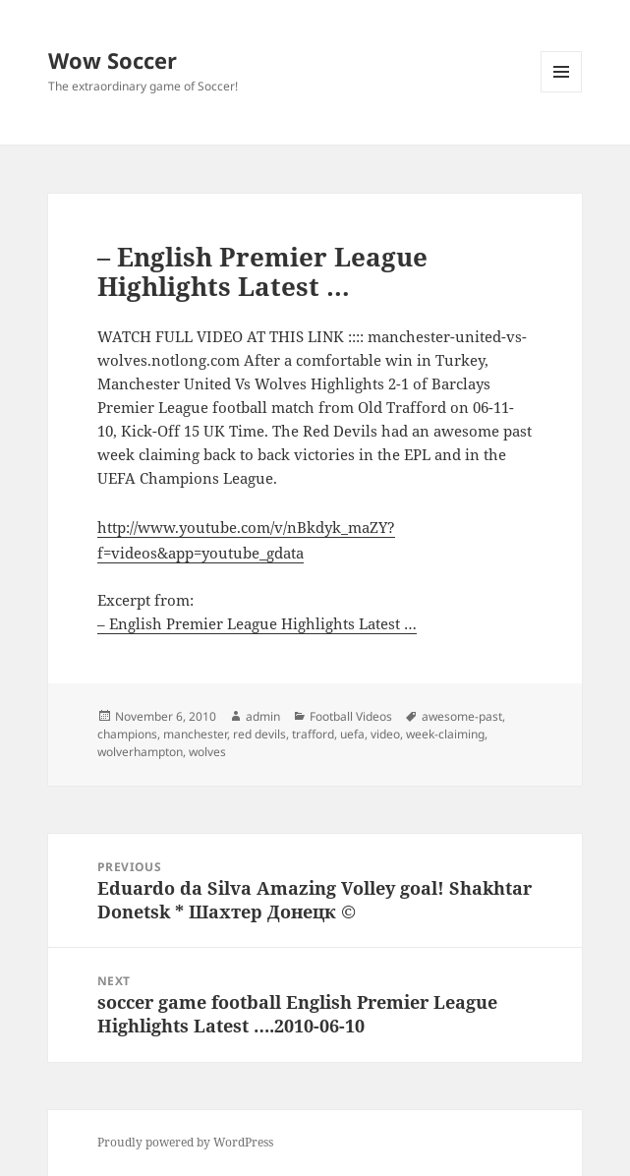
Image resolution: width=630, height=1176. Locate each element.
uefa (352, 734)
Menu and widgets (562, 91)
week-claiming (445, 734)
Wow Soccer (112, 60)
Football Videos (351, 716)
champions (127, 734)
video (385, 734)
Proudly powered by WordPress (185, 1142)
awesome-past (462, 716)
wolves (207, 751)
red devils (259, 734)
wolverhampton (140, 751)
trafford (313, 734)
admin (263, 716)
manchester (195, 734)
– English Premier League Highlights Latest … (257, 623)
